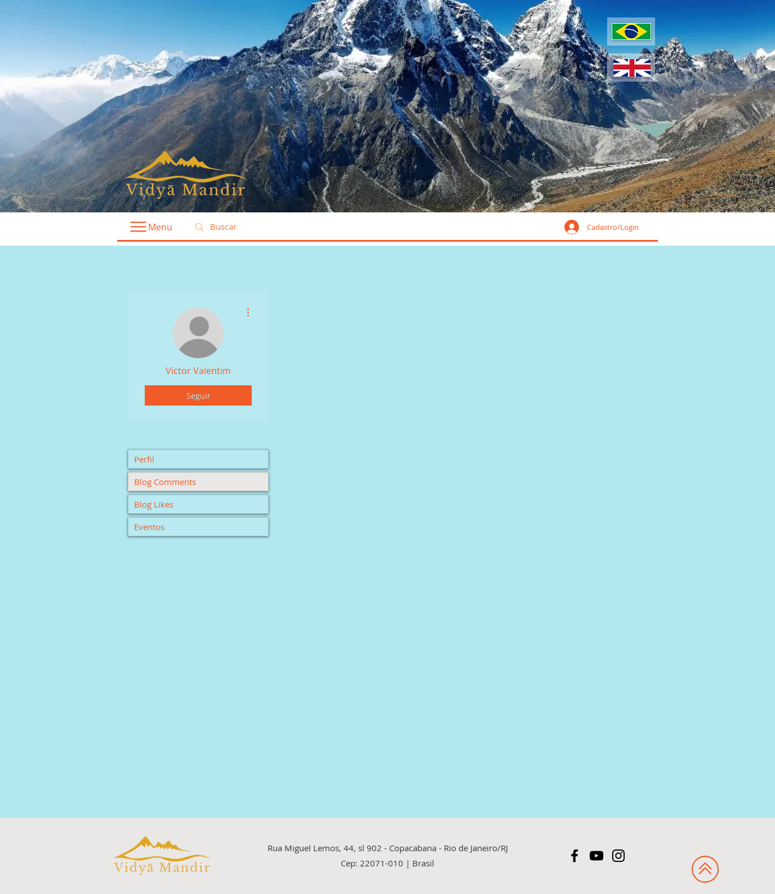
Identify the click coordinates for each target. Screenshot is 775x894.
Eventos (149, 526)
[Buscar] (273, 227)
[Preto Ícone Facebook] (574, 855)
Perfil (144, 459)
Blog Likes (153, 504)
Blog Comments (165, 481)
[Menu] (150, 227)
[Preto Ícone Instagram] (618, 855)
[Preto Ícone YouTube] (596, 855)
